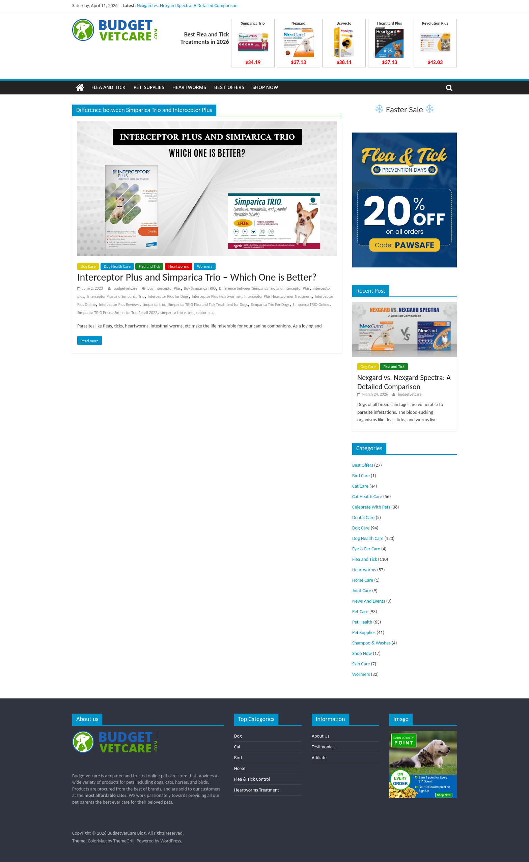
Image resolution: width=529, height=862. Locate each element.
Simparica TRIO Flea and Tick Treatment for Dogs (208, 304)
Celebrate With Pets (371, 507)
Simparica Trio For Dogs (270, 304)
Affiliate (319, 757)
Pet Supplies (149, 87)
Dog (238, 736)
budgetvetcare (126, 288)
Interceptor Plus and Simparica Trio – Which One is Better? (197, 277)
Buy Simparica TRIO (200, 288)
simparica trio (153, 304)
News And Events (368, 601)
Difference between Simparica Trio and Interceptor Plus (264, 288)
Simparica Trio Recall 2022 (135, 312)
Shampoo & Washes (371, 643)
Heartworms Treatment (256, 790)
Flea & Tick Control (252, 779)
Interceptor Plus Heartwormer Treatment (278, 296)
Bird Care (361, 476)
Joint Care (361, 591)
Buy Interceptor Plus (163, 288)
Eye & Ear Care (366, 549)
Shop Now (265, 87)
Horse (239, 768)
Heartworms (189, 87)
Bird (238, 757)
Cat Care (360, 486)
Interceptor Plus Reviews (119, 304)
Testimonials (323, 747)
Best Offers (229, 87)
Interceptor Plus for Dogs (168, 296)
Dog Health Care (117, 266)
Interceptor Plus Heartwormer (216, 296)
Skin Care (361, 664)
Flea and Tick (108, 87)
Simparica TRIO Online (311, 304)
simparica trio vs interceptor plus (187, 312)
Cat (237, 747)
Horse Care (362, 580)
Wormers (204, 266)
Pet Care (360, 611)
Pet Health (362, 622)
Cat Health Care (367, 496)
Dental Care (363, 517)
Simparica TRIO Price (94, 312)
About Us (321, 736)
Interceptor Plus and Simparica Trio (116, 296)
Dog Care (88, 266)
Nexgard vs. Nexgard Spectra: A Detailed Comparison (187, 5)
